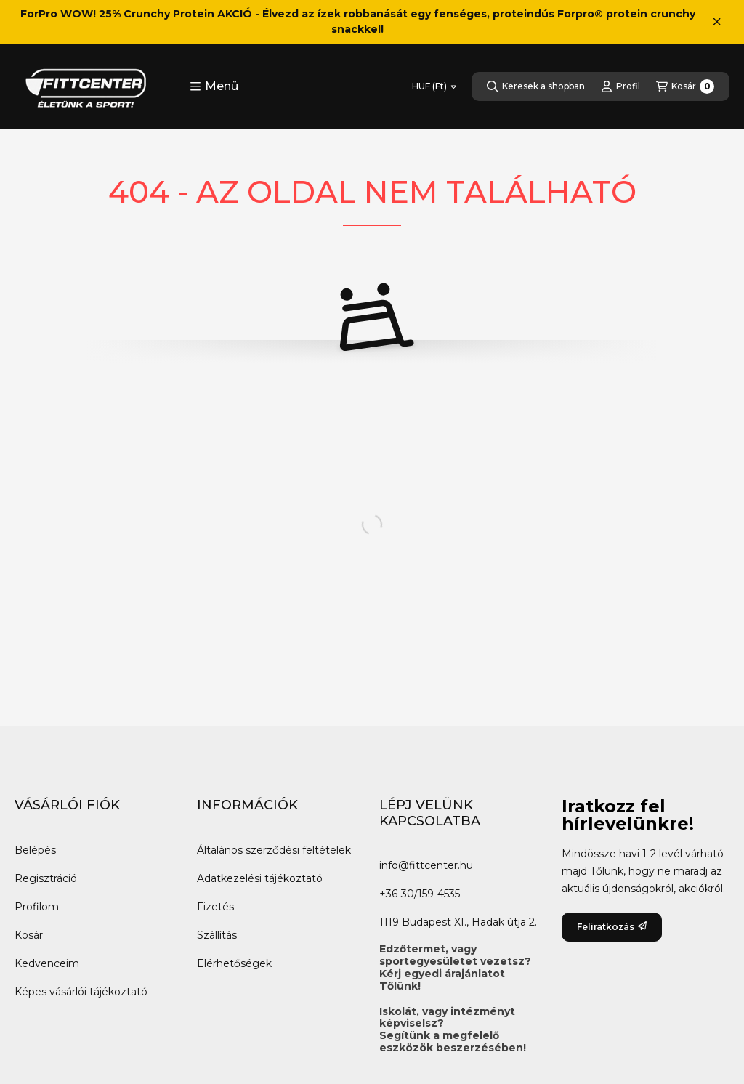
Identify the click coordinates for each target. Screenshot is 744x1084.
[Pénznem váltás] (434, 86)
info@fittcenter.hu (426, 865)
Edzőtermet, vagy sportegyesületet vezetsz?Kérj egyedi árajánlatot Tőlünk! (455, 967)
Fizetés (215, 906)
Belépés (35, 850)
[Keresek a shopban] (536, 86)
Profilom (37, 906)
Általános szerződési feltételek (274, 850)
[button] (214, 86)
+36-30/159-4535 (419, 893)
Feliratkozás (612, 926)
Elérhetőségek (234, 963)
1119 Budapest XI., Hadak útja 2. (458, 922)
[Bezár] (716, 22)
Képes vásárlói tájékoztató (81, 991)
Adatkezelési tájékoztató (260, 878)
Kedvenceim (47, 963)
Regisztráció (46, 878)
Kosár (29, 935)
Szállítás (217, 935)
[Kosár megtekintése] (685, 86)
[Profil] (620, 86)
